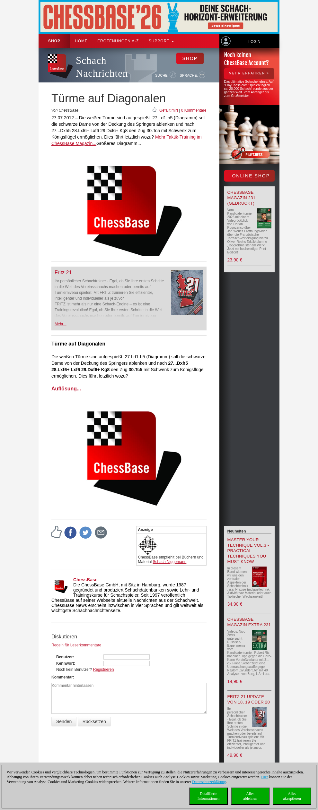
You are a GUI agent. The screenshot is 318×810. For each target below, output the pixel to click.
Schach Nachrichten (102, 67)
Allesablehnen (250, 796)
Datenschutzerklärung (209, 782)
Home (81, 41)
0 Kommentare (194, 110)
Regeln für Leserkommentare (76, 645)
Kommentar (62, 677)
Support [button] (161, 41)
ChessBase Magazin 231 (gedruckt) (241, 198)
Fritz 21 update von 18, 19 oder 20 (248, 699)
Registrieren (103, 669)
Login (254, 41)
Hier (264, 777)
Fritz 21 (63, 272)
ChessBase (85, 579)
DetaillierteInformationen (209, 796)
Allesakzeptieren (292, 796)
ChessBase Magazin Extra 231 (249, 622)
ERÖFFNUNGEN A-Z (118, 41)
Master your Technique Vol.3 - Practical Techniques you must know (248, 550)
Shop (54, 41)
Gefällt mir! (168, 110)
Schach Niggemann (170, 561)
